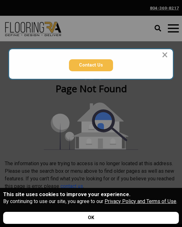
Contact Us (91, 65)
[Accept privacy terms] (91, 218)
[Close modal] (165, 55)
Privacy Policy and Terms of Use (140, 201)
